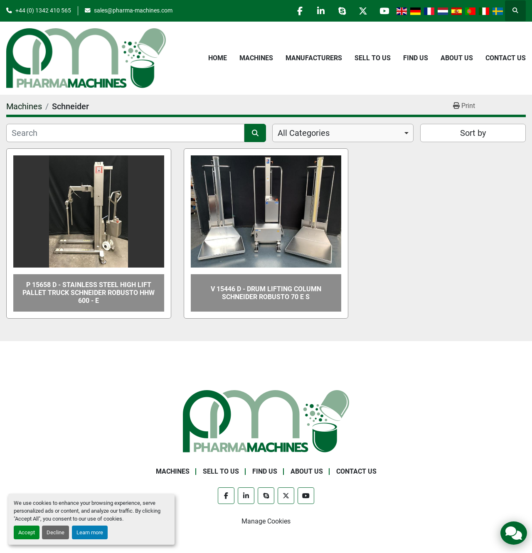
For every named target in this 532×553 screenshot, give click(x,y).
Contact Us (505, 58)
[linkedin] (320, 10)
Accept (26, 532)
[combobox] (343, 133)
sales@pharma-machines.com (133, 10)
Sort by (473, 133)
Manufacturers (314, 58)
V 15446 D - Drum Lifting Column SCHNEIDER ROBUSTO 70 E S (266, 293)
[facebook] (299, 10)
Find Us (415, 58)
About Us (457, 58)
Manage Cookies (266, 521)
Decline (55, 532)
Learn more (89, 532)
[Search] (125, 133)
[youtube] (384, 10)
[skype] (341, 10)
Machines (256, 58)
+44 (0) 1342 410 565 (43, 10)
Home (217, 58)
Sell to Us (373, 58)
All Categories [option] (304, 133)
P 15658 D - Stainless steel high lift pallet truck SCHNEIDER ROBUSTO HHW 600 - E (88, 293)
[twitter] (362, 10)
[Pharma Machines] (266, 421)
